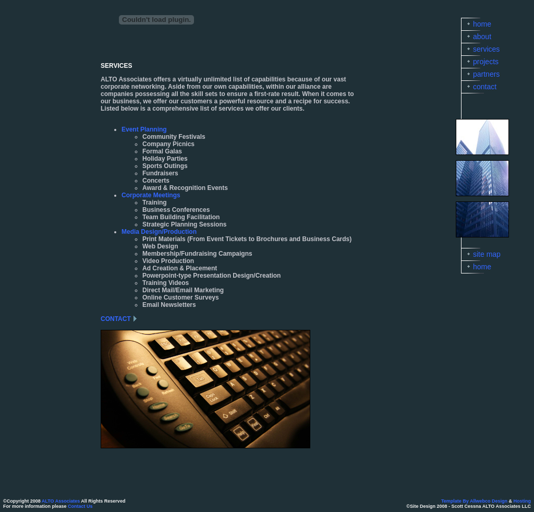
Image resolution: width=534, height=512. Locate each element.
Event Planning (144, 129)
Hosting (522, 501)
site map (487, 254)
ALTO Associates (61, 501)
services (486, 49)
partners (486, 74)
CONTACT (116, 319)
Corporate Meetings (151, 195)
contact (484, 86)
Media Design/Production (159, 231)
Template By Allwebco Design (474, 501)
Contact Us (80, 506)
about (482, 36)
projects (486, 61)
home (482, 24)
